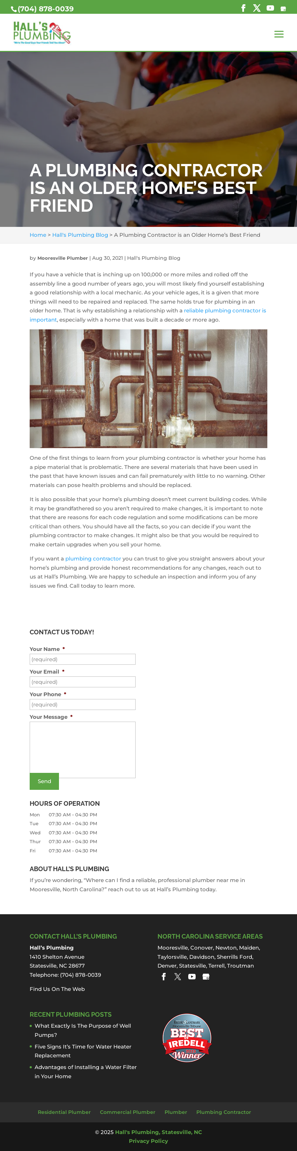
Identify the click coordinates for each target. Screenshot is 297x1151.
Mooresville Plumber (62, 258)
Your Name (47, 649)
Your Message (51, 716)
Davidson (201, 956)
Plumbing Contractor (223, 1112)
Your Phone (48, 694)
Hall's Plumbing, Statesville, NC (158, 1132)
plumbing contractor (93, 558)
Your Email (47, 671)
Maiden (249, 947)
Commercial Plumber (127, 1112)
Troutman (240, 965)
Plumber (176, 1112)
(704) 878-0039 (46, 9)
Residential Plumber (64, 1112)
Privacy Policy (148, 1141)
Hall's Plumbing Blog (153, 258)
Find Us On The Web (57, 989)
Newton (226, 947)
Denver (167, 965)
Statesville (192, 965)
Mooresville (173, 947)
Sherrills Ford (234, 956)
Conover (201, 947)
